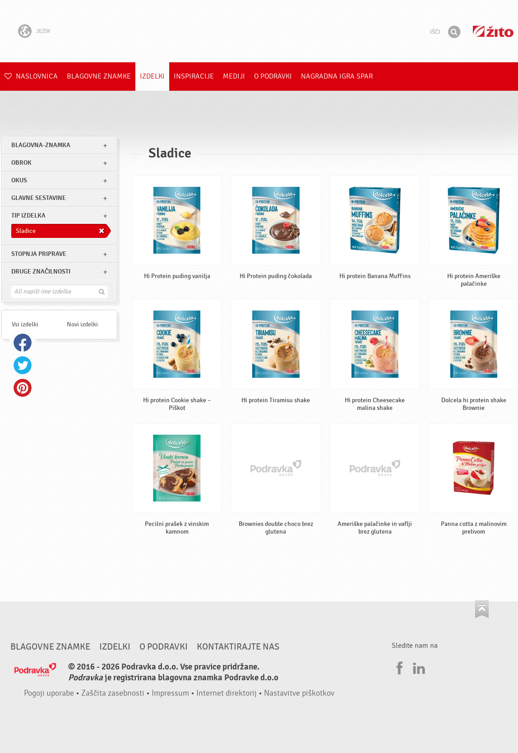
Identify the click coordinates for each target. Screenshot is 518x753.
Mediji (234, 76)
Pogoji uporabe (49, 693)
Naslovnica (31, 76)
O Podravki (273, 76)
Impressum (170, 693)
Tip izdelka (28, 215)
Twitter (23, 365)
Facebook (23, 343)
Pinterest (23, 388)
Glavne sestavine (38, 198)
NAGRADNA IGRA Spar (337, 76)
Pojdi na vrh (482, 609)
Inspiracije (194, 76)
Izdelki (152, 76)
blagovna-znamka (40, 145)
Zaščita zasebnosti (112, 693)
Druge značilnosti (40, 271)
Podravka (259, 31)
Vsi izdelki (25, 324)
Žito (493, 31)
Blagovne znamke (99, 76)
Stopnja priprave (38, 254)
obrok (21, 163)
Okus (19, 180)
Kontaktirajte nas (238, 646)
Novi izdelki (82, 324)
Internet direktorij (226, 693)
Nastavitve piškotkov (299, 693)
